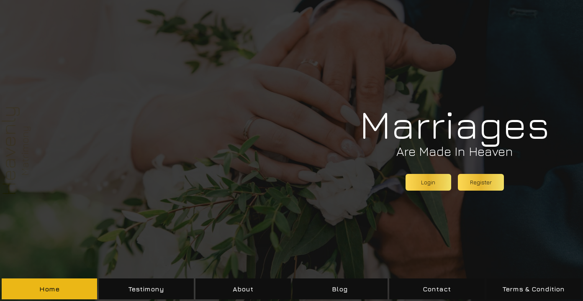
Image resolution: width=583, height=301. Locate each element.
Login (428, 182)
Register (481, 182)
